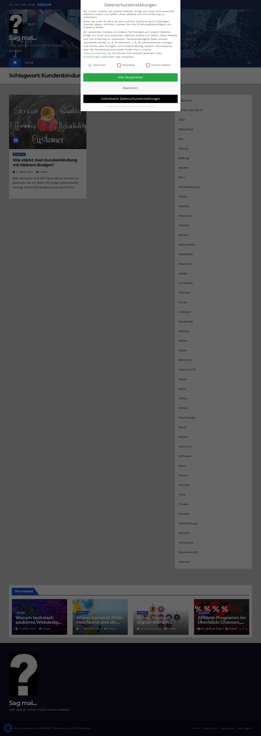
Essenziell (96, 64)
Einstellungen (91, 56)
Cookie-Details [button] (113, 106)
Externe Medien (158, 64)
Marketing (125, 64)
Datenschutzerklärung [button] (132, 106)
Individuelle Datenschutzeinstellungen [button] (130, 98)
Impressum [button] (150, 106)
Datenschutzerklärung (97, 53)
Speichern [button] (130, 88)
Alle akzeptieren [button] (130, 77)
